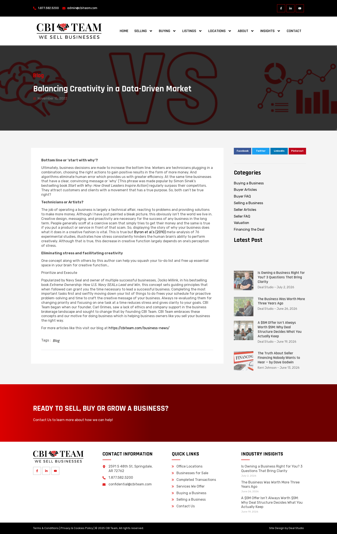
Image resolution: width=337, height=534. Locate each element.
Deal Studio (296, 528)
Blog (36, 75)
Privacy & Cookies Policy (77, 528)
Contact (294, 30)
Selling (143, 31)
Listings (192, 31)
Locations (220, 31)
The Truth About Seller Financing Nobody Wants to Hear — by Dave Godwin (279, 416)
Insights (270, 31)
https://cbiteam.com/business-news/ (139, 328)
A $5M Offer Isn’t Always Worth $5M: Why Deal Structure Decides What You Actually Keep (280, 388)
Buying (167, 31)
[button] (242, 151)
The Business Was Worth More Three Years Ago (281, 360)
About (246, 31)
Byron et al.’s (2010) (150, 232)
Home (124, 30)
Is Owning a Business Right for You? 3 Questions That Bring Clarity (281, 336)
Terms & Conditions (46, 528)
